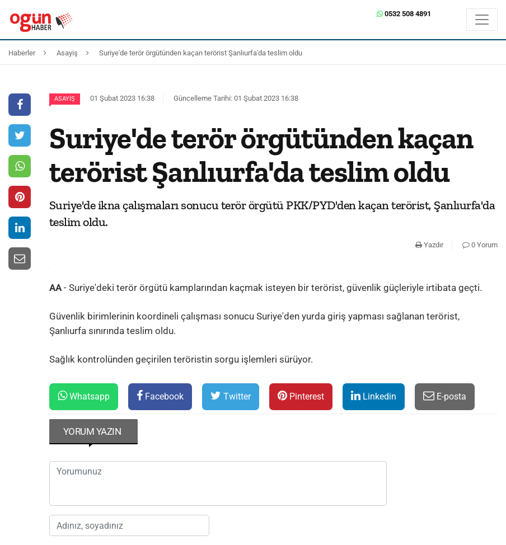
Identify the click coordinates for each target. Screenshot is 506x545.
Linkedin (373, 396)
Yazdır (429, 245)
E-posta (444, 396)
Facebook (160, 396)
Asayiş (64, 98)
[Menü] (482, 19)
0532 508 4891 (404, 14)
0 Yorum (480, 245)
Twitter (230, 396)
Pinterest (301, 396)
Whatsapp (84, 396)
